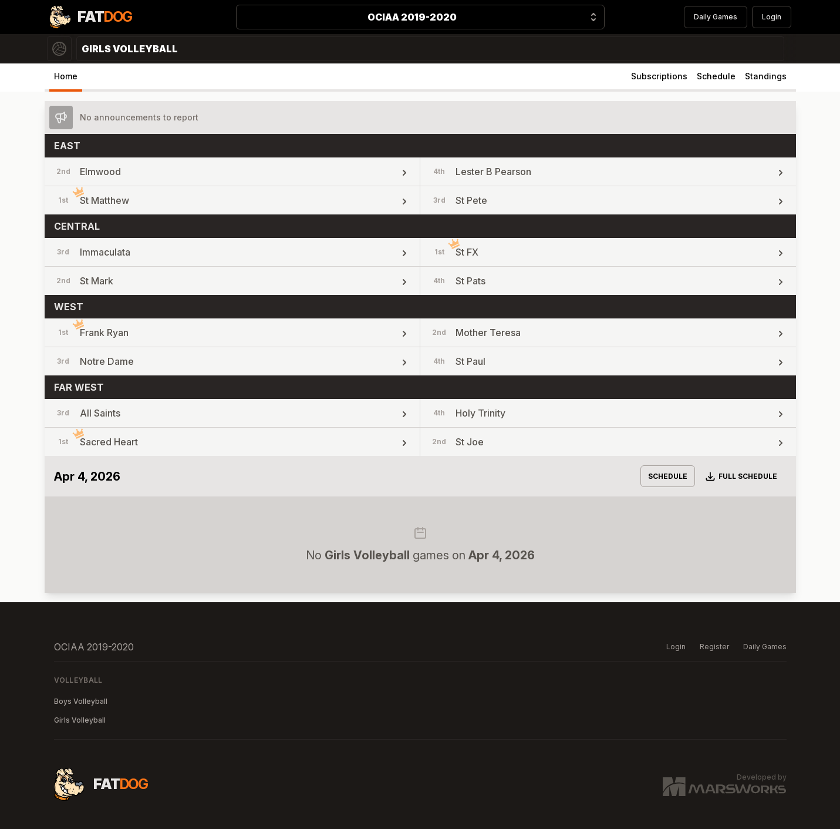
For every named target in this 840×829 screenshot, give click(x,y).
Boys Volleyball (80, 701)
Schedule (716, 76)
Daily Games (715, 16)
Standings (766, 76)
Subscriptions (659, 76)
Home (65, 76)
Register (714, 646)
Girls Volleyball (80, 720)
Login (771, 16)
